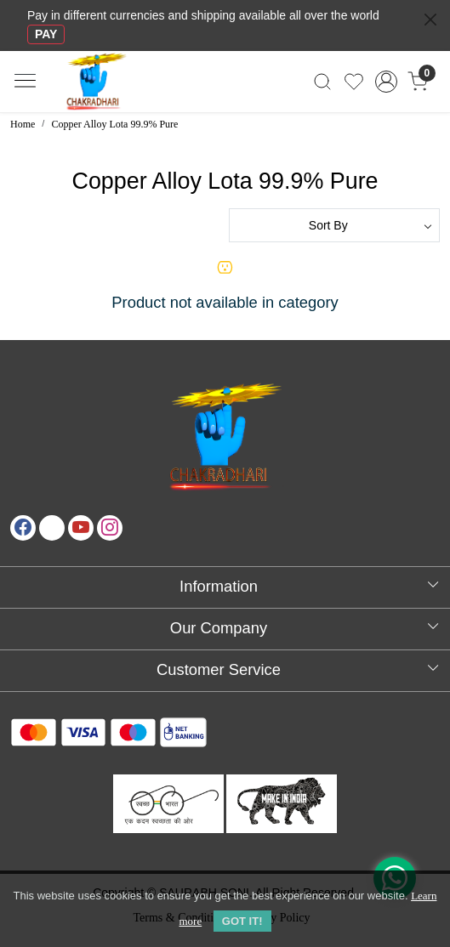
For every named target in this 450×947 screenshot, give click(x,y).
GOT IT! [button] (242, 921)
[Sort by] (335, 225)
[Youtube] (81, 528)
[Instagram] (109, 528)
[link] (323, 81)
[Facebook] (23, 528)
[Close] (430, 19)
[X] (52, 528)
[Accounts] (385, 82)
